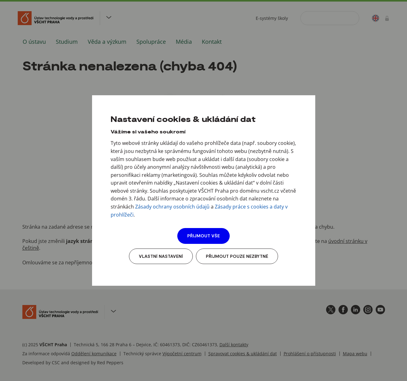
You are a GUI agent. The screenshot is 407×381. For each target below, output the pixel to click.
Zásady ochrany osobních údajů (172, 206)
